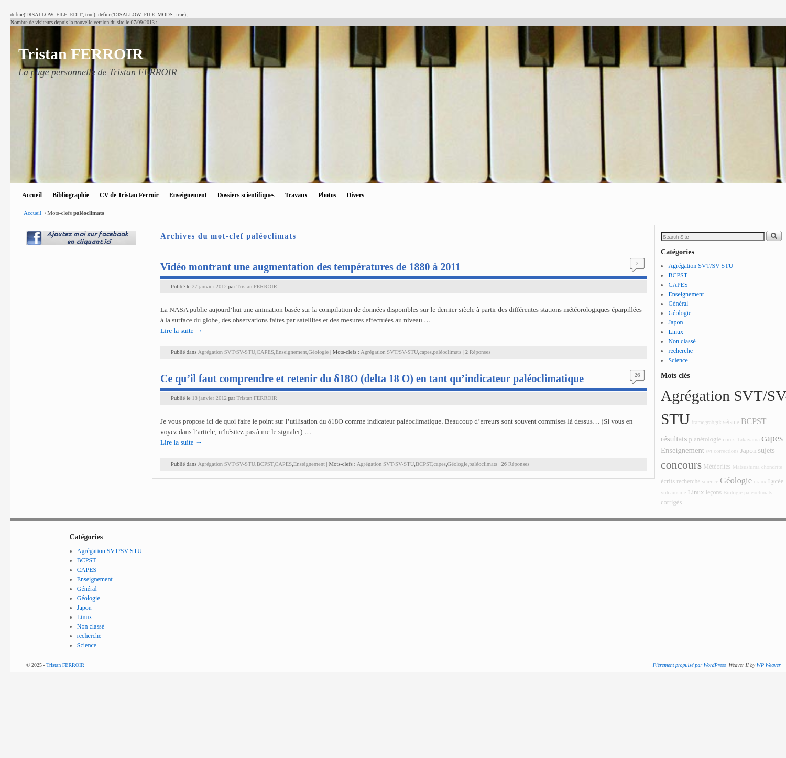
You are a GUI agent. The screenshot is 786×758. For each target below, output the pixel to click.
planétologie (705, 439)
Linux (675, 331)
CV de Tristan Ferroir (129, 195)
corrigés (671, 502)
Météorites (716, 466)
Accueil (32, 195)
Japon (675, 322)
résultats (674, 439)
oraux (760, 481)
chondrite (771, 467)
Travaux (296, 195)
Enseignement (188, 195)
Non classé (681, 341)
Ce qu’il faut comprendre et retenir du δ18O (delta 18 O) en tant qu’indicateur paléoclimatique (372, 378)
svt (709, 451)
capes (425, 352)
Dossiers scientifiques (246, 195)
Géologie (318, 352)
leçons (714, 492)
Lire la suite (181, 330)
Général (678, 303)
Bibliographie (70, 195)
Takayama (748, 439)
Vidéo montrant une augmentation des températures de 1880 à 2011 (310, 267)
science (710, 481)
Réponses (478, 352)
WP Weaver (769, 665)
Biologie (733, 492)
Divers (355, 195)
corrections (726, 451)
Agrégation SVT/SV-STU (226, 352)
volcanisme (673, 492)
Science (677, 360)
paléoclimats (447, 352)
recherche (680, 350)
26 (637, 375)
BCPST (265, 464)
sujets (766, 450)
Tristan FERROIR (81, 53)
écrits (668, 481)
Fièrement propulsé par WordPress (689, 665)
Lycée (775, 481)
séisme (731, 422)
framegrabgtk (706, 422)
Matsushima (746, 467)
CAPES (265, 352)
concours (681, 465)
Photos (327, 195)
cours (729, 439)
